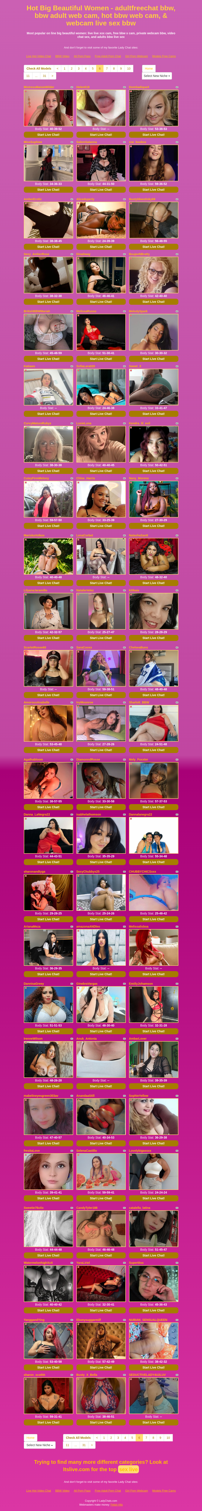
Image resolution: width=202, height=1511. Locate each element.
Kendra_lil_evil (139, 423)
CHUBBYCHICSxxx (142, 871)
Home (149, 68)
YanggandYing (34, 1320)
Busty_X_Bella (86, 1375)
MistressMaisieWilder (39, 87)
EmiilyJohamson (141, 983)
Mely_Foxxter (138, 759)
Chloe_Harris (85, 478)
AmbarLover (138, 1038)
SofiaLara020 (85, 366)
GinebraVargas (87, 983)
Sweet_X (135, 366)
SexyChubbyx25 (88, 871)
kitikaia (134, 590)
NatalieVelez (85, 590)
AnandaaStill (85, 1095)
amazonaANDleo (88, 926)
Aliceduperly (85, 199)
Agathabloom (33, 759)
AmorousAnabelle (37, 702)
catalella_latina (139, 1207)
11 (28, 76)
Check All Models (39, 68)
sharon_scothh (34, 1375)
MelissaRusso (86, 311)
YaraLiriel (83, 1262)
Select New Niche (157, 76)
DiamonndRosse (88, 759)
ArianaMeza (32, 926)
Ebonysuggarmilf (88, 1320)
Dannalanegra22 (140, 814)
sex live (128, 1469)
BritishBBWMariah (37, 311)
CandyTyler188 (87, 1207)
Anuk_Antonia (86, 1038)
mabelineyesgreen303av (41, 1095)
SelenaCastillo (86, 1150)
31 (44, 76)
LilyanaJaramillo (35, 590)
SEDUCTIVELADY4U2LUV (147, 1375)
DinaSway (83, 254)
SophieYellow (138, 1095)
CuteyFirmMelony (36, 478)
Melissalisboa (139, 926)
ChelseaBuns (138, 647)
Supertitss (136, 1262)
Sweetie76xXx (34, 1207)
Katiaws (29, 366)
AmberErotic (33, 199)
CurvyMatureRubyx (37, 423)
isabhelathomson (88, 814)
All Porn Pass (82, 56)
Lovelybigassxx (140, 1150)
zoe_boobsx (137, 142)
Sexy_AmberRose (36, 254)
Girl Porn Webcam (136, 56)
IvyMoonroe (84, 702)
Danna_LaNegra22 (37, 814)
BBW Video (62, 56)
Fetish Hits (117, 1504)
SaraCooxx (84, 647)
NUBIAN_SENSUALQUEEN (148, 1320)
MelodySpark (138, 311)
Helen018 (83, 87)
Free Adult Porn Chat (108, 56)
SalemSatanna (86, 142)
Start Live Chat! (48, 134)
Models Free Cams (164, 56)
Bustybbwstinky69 (142, 199)
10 (129, 68)
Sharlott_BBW (139, 702)
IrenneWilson (33, 1038)
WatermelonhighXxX (38, 1262)
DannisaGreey (34, 983)
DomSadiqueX (139, 87)
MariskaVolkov (34, 535)
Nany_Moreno (139, 478)
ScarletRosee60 (35, 647)
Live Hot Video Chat (38, 56)
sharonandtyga (34, 871)
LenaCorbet (84, 535)
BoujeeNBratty (139, 254)
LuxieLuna (83, 423)
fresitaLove (32, 1150)
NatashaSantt (138, 535)
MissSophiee (33, 142)
